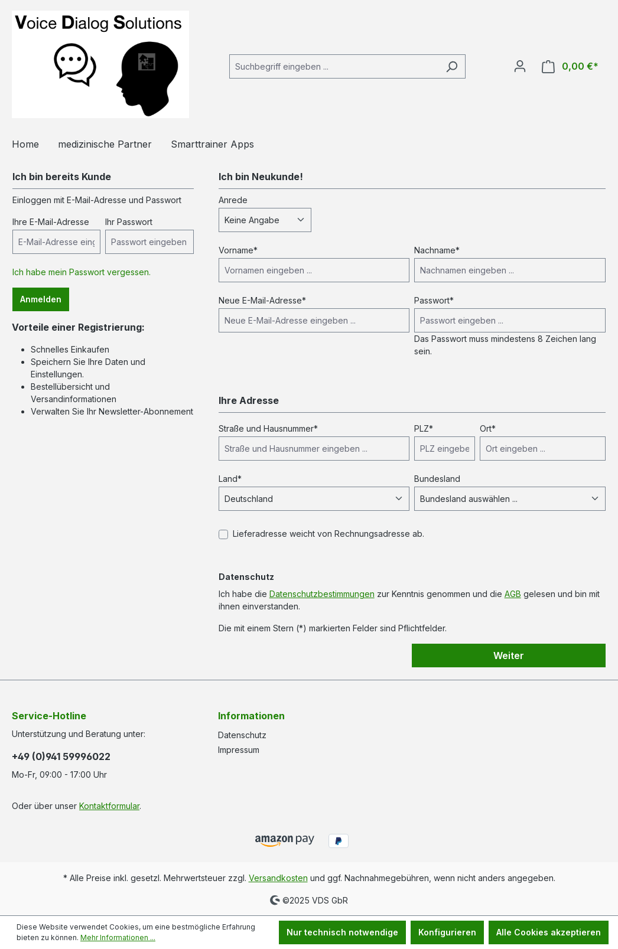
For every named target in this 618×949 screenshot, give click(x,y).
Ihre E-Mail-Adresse (50, 222)
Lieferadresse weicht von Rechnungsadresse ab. (328, 534)
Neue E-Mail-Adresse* (262, 300)
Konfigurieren (447, 932)
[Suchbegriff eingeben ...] (333, 66)
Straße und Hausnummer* (268, 428)
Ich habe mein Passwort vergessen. (81, 272)
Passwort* (434, 300)
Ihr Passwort (128, 222)
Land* (230, 479)
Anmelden (40, 299)
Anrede (233, 200)
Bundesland (437, 479)
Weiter (508, 655)
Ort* (488, 428)
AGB (513, 594)
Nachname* (437, 250)
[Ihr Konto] (520, 66)
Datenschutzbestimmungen (322, 594)
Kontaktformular (109, 806)
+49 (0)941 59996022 (61, 756)
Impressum (238, 750)
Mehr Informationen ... (117, 937)
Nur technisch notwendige (342, 932)
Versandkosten (278, 878)
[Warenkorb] (570, 66)
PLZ (423, 428)
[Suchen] (452, 66)
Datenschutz (242, 735)
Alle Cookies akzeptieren (548, 932)
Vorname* (238, 250)
